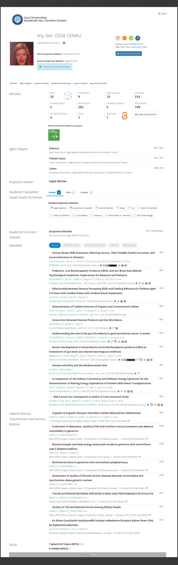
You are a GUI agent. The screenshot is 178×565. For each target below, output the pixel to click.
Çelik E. (62, 311)
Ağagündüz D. (55, 356)
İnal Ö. (74, 529)
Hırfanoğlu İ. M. (118, 262)
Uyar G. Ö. (102, 388)
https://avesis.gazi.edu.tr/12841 (133, 47)
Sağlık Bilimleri (57, 209)
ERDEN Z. (74, 453)
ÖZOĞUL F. (110, 280)
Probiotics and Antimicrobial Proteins (66, 284)
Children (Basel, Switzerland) (61, 302)
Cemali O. (70, 262)
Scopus (88, 193)
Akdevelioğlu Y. (66, 370)
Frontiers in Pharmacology (60, 342)
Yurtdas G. (54, 401)
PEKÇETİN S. (64, 529)
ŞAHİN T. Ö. (83, 417)
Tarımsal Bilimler (103, 209)
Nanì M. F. (104, 338)
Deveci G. (91, 262)
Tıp (130, 209)
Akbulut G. (76, 401)
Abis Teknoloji (84, 555)
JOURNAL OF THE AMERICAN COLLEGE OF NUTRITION (72, 405)
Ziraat (120, 209)
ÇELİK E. (68, 280)
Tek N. (52, 388)
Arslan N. (96, 401)
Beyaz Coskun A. (110, 401)
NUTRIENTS (54, 266)
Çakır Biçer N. (103, 262)
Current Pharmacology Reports (63, 329)
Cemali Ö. (63, 298)
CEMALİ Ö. (78, 280)
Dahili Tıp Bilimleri (59, 216)
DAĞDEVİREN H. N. (68, 435)
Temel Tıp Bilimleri (146, 209)
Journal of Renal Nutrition (60, 392)
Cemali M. (53, 298)
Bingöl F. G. (89, 280)
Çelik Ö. (92, 388)
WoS (71, 193)
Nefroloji (96, 216)
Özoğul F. (111, 356)
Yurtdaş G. (61, 388)
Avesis (55, 193)
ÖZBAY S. (107, 417)
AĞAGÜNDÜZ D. (56, 280)
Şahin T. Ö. (82, 311)
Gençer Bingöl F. (70, 356)
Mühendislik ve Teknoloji (117, 216)
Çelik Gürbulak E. (57, 262)
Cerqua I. (114, 338)
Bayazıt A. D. (93, 311)
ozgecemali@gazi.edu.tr (133, 44)
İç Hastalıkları (79, 216)
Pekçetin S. (83, 298)
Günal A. (73, 298)
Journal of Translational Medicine (63, 360)
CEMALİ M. (54, 453)
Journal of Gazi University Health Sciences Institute (71, 374)
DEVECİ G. (53, 417)
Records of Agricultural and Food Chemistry (68, 315)
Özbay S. (104, 311)
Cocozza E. (70, 338)
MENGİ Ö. (53, 498)
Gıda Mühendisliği (143, 216)
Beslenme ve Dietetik (80, 209)
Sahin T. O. (81, 262)
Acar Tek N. (65, 401)
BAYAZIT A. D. (93, 338)
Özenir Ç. (99, 280)
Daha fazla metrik (146, 114)
